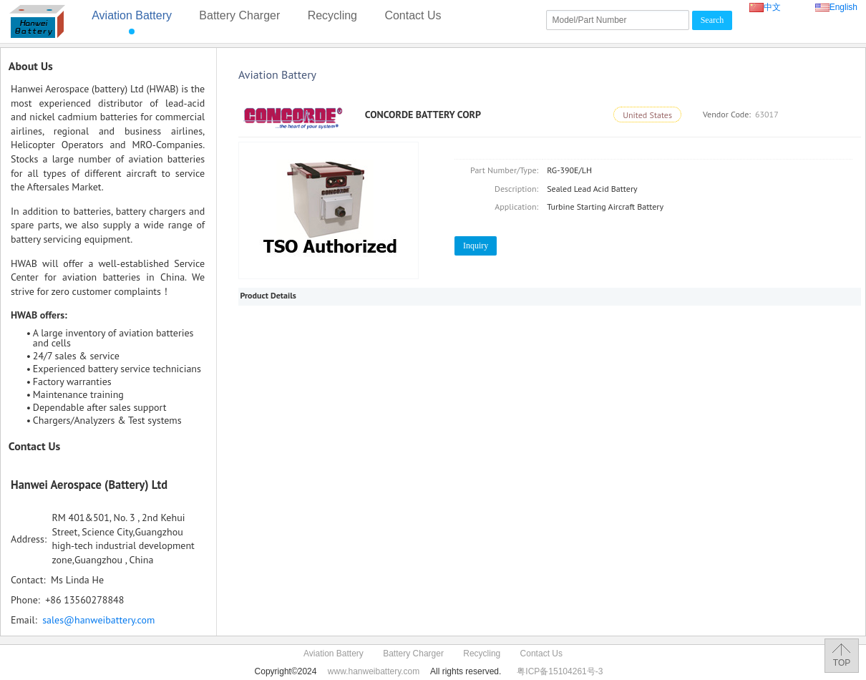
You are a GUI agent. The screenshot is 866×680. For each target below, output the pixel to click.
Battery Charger (239, 15)
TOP (841, 663)
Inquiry (475, 246)
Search (712, 20)
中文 (772, 7)
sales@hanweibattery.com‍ (98, 619)
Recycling (332, 15)
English (836, 7)
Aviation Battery (132, 15)
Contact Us (412, 15)
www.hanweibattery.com (374, 671)
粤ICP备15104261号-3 (560, 671)
